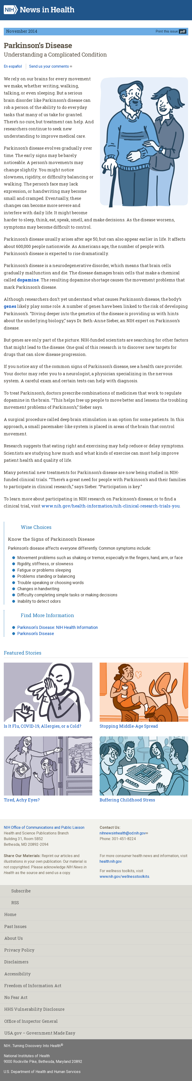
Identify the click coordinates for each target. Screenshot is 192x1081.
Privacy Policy (19, 950)
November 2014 (21, 31)
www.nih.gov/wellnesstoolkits (124, 876)
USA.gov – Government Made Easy (39, 1033)
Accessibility (17, 974)
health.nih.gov (110, 861)
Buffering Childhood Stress (127, 800)
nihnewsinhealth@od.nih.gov (123, 833)
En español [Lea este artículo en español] (13, 66)
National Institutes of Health (27, 1056)
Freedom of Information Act (32, 985)
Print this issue (167, 31)
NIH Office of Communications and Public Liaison (44, 827)
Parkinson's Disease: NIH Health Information (57, 627)
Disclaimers (16, 962)
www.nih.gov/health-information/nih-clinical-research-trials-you (110, 506)
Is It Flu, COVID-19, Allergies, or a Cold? (42, 726)
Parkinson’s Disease (35, 633)
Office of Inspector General (31, 1021)
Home (10, 914)
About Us (13, 938)
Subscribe (17, 891)
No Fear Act (15, 997)
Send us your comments (49, 66)
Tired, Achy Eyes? (22, 800)
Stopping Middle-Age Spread (129, 726)
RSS (11, 902)
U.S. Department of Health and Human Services (42, 1071)
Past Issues (15, 926)
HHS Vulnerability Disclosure (34, 1009)
